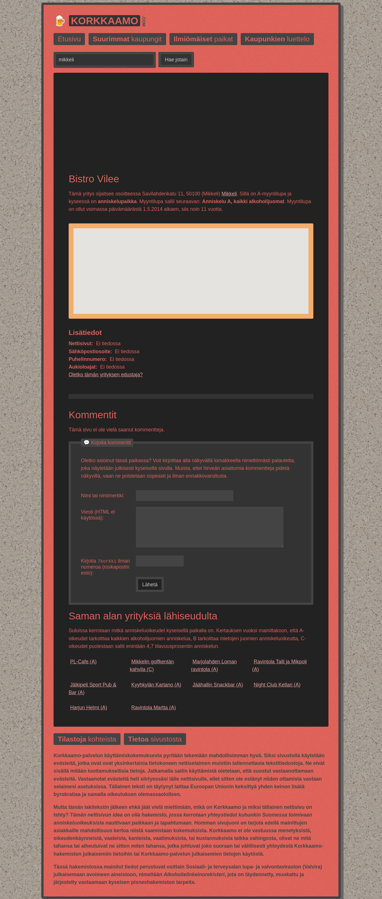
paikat (203, 39)
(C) (152, 665)
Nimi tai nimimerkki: (102, 495)
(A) (83, 662)
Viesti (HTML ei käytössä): (98, 515)
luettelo (277, 39)
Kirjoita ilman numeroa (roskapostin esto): (105, 567)
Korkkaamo (104, 20)
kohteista (87, 739)
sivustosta (155, 739)
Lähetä (150, 585)
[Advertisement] (191, 128)
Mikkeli (229, 194)
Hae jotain (176, 59)
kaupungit (127, 39)
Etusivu (69, 39)
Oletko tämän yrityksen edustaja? (106, 374)
